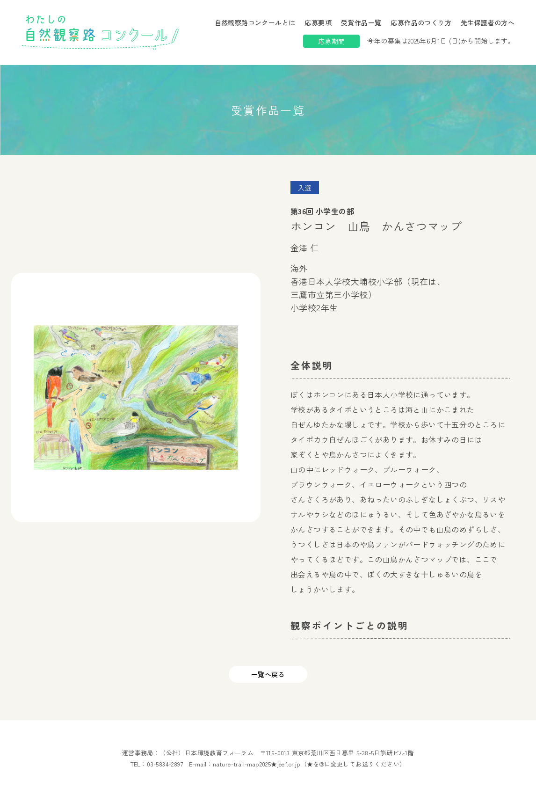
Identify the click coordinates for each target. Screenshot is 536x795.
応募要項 (318, 22)
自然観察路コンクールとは (255, 22)
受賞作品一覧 (361, 22)
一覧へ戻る (268, 674)
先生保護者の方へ (487, 22)
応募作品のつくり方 (421, 22)
